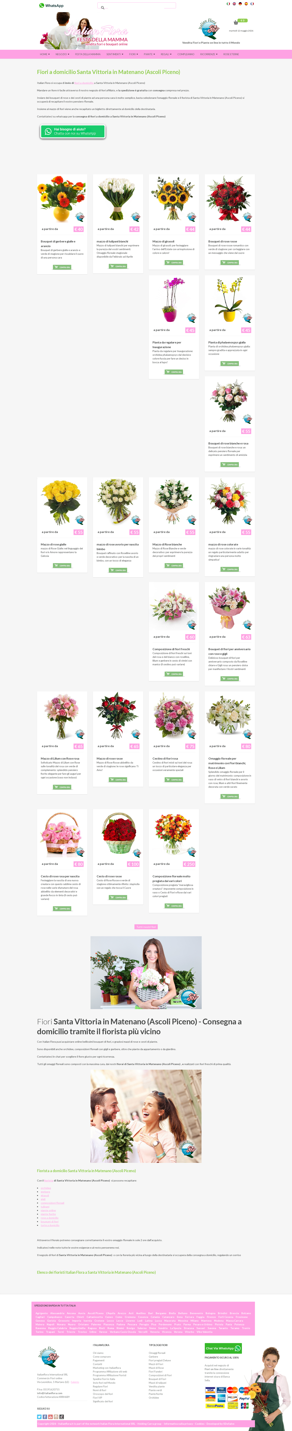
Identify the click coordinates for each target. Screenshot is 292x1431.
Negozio (62, 54)
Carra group (154, 1423)
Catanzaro (168, 1316)
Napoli (50, 1324)
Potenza (239, 1324)
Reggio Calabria (57, 1328)
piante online (48, 1210)
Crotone (99, 1320)
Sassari (200, 1328)
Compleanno (185, 54)
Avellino (141, 1313)
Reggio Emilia (77, 1328)
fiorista (48, 1180)
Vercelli (142, 1331)
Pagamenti (98, 1360)
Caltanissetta (95, 1316)
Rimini (120, 1328)
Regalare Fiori (100, 1386)
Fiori (133, 54)
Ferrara (189, 1316)
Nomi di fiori (99, 1390)
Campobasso (54, 1316)
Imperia (76, 1320)
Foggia (200, 1316)
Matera (40, 1324)
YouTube (50, 1417)
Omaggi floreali (157, 1352)
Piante (149, 54)
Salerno (142, 1328)
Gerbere (153, 1356)
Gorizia (51, 1320)
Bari (150, 1313)
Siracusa (189, 1328)
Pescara (132, 1324)
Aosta (81, 1313)
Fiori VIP (97, 1397)
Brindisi (222, 1313)
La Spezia (175, 1328)
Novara (61, 1324)
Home (45, 54)
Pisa (153, 1324)
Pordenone (165, 1324)
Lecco (110, 1320)
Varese (103, 1331)
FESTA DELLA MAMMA (88, 54)
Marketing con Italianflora (107, 1367)
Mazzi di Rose (156, 1367)
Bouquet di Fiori (157, 1379)
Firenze (211, 1316)
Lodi (139, 1320)
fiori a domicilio (84, 82)
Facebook (45, 1417)
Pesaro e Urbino (202, 1324)
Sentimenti (115, 54)
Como (118, 1316)
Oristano (83, 1324)
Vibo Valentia (204, 1331)
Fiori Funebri (155, 1371)
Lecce (119, 1320)
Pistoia (219, 1324)
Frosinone (242, 1316)
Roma (110, 1328)
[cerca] (136, 8)
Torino (39, 1331)
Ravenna (41, 1328)
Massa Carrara (234, 1320)
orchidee (46, 1187)
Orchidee (154, 1397)
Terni (61, 1331)
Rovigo (131, 1328)
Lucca (158, 1320)
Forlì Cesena (225, 1316)
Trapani (50, 1331)
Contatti (97, 1364)
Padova (121, 1324)
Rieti (102, 1328)
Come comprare (102, 1356)
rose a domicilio (49, 1217)
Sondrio (163, 1328)
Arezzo (122, 1313)
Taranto (223, 1328)
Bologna (210, 1313)
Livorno (130, 1320)
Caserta (69, 1316)
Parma (187, 1324)
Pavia (229, 1324)
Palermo (96, 1324)
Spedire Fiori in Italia (104, 1379)
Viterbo (189, 1331)
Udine (92, 1331)
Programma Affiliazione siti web (110, 1371)
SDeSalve (228, 1423)
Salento (75, 1381)
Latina (148, 1320)
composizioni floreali (52, 1202)
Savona (212, 1328)
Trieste (70, 1331)
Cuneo (109, 1316)
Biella (172, 1313)
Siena (152, 1328)
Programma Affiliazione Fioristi (109, 1375)
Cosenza (143, 1316)
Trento (246, 1328)
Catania (155, 1316)
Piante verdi (155, 1390)
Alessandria (57, 1313)
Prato (177, 1324)
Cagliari (40, 1316)
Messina (183, 1320)
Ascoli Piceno (96, 1313)
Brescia (234, 1313)
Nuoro (71, 1324)
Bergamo (161, 1313)
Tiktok (61, 1417)
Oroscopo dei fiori (103, 1393)
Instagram (56, 1417)
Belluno (182, 1313)
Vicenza (166, 1331)
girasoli (45, 1195)
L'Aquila (110, 1313)
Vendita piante (157, 1386)
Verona (178, 1331)
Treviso (82, 1331)
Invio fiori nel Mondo (104, 1382)
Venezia (154, 1331)
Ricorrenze (209, 54)
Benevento (196, 1313)
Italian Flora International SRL (117, 1423)
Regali (166, 54)
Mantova (206, 1320)
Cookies (199, 1423)
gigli (43, 1199)
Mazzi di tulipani (157, 1382)
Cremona (130, 1316)
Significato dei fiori (103, 1401)
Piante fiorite (156, 1393)
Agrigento (42, 1313)
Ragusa (92, 1328)
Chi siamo (98, 1352)
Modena (218, 1320)
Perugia (144, 1324)
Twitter (39, 1417)
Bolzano (246, 1313)
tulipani (45, 1206)
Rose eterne (231, 54)
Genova (40, 1320)
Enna (179, 1316)
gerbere (45, 1191)
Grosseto (63, 1320)
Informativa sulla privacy (178, 1423)
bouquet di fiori (49, 1221)
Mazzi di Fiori (156, 1364)
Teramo (234, 1328)
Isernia (88, 1320)
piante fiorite (48, 1214)
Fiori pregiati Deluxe (160, 1360)
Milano (195, 1320)
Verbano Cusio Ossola (123, 1331)
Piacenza (109, 1324)
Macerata (169, 1320)
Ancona (71, 1313)
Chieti (80, 1316)
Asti (131, 1313)
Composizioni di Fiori (160, 1375)
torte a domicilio (50, 1225)
